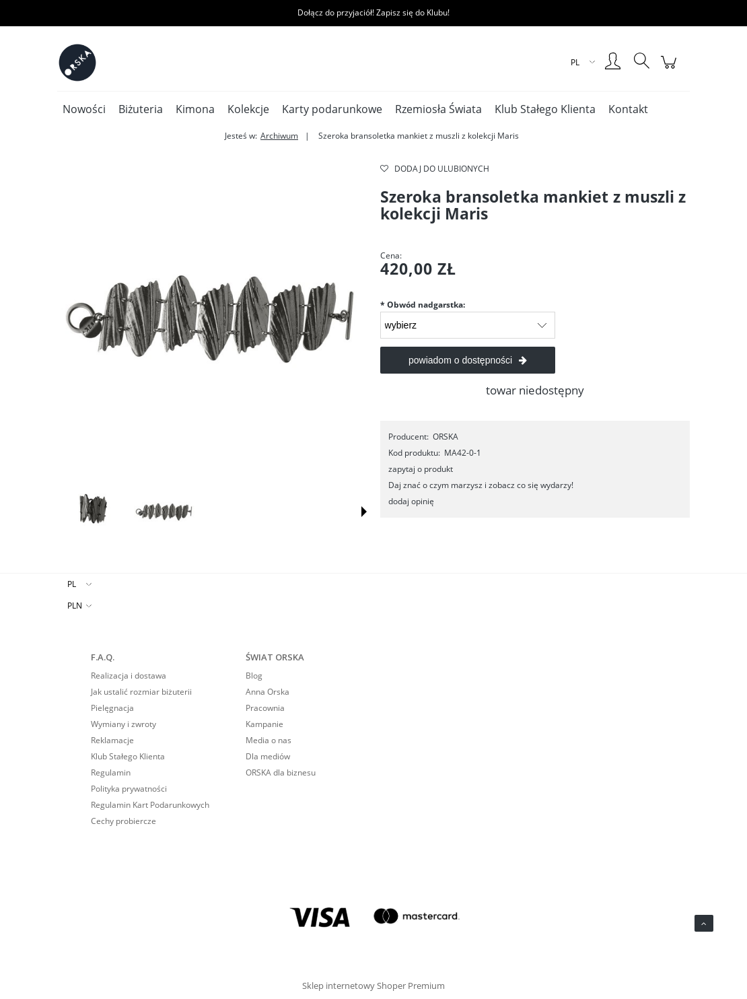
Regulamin (111, 772)
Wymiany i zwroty (123, 724)
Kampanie (264, 724)
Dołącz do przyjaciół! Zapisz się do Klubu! (373, 12)
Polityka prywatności (129, 788)
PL (71, 584)
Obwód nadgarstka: (422, 304)
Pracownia (265, 708)
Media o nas (268, 740)
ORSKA (445, 436)
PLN (74, 605)
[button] (364, 511)
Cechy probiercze (123, 821)
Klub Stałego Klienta (128, 756)
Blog (254, 675)
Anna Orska (267, 691)
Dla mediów (268, 756)
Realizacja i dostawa (128, 675)
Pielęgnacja (112, 708)
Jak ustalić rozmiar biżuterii (141, 691)
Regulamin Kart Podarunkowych (150, 805)
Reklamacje (112, 740)
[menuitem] (84, 109)
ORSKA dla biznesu (281, 772)
